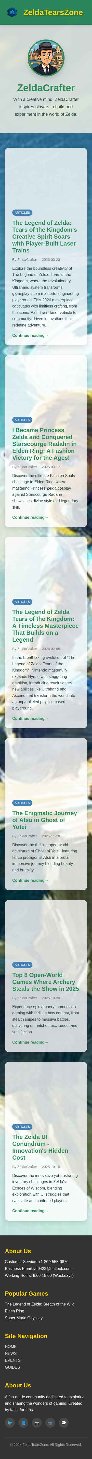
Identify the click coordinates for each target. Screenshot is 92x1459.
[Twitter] (10, 1423)
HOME (11, 1346)
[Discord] (64, 1423)
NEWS (11, 1353)
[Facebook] (23, 1423)
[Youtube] (50, 1423)
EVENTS (13, 1360)
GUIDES (12, 1367)
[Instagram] (37, 1423)
